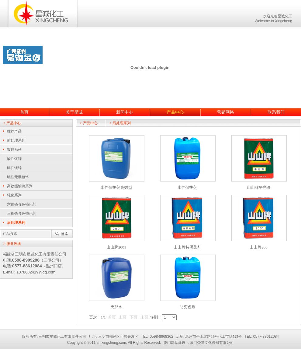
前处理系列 (16, 140)
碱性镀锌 (14, 168)
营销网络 (225, 112)
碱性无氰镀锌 (18, 177)
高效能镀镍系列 (20, 186)
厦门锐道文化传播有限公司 (212, 342)
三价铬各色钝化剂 (21, 213)
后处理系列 (16, 222)
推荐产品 (14, 131)
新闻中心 (124, 112)
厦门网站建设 (174, 342)
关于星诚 (74, 112)
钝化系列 (14, 195)
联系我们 (276, 112)
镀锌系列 (14, 149)
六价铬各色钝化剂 (21, 204)
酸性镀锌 (14, 159)
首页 (24, 112)
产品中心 (175, 112)
